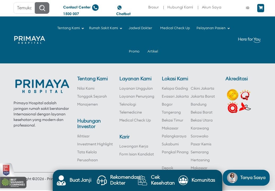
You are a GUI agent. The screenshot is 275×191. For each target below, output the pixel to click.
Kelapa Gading (175, 88)
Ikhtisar (83, 136)
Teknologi (127, 104)
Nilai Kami (85, 88)
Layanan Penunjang (136, 96)
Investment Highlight (95, 144)
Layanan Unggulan (136, 88)
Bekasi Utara (202, 120)
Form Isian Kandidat (136, 154)
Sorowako (199, 136)
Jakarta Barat (203, 96)
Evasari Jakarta (175, 96)
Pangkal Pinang (175, 152)
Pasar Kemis (201, 144)
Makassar (170, 128)
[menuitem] (248, 8)
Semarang (200, 152)
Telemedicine (130, 112)
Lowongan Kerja (133, 146)
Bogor (167, 104)
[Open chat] (246, 178)
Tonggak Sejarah (92, 96)
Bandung (199, 104)
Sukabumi (170, 144)
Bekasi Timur (172, 120)
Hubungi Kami (180, 7)
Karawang (200, 128)
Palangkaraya (174, 136)
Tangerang (171, 112)
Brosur (153, 7)
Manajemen (87, 104)
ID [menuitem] (247, 8)
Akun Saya (211, 7)
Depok (167, 168)
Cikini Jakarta (202, 88)
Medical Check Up (135, 120)
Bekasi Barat (201, 112)
